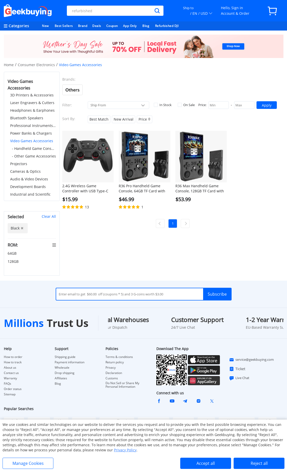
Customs (111, 378)
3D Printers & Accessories (32, 95)
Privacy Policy (125, 450)
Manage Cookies (28, 463)
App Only (130, 26)
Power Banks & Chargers (31, 133)
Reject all (259, 463)
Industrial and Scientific (30, 194)
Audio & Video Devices (29, 179)
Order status (13, 389)
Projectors (18, 163)
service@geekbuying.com (251, 359)
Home (9, 64)
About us (10, 367)
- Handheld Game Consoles (34, 148)
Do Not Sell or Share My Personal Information (122, 384)
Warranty (10, 378)
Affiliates (61, 378)
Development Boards (28, 186)
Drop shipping (64, 373)
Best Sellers (64, 26)
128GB (14, 261)
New (45, 26)
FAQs (7, 383)
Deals (96, 26)
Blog (145, 26)
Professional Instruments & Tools (33, 125)
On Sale (186, 105)
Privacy (110, 367)
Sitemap (10, 394)
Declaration (113, 373)
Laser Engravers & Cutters (32, 102)
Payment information (69, 362)
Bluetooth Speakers (26, 118)
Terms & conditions (119, 357)
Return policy (114, 362)
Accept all (206, 463)
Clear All (49, 216)
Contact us (11, 373)
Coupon (112, 26)
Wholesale (62, 367)
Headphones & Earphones (32, 110)
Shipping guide (65, 357)
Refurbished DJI (167, 26)
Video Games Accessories (31, 140)
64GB (13, 253)
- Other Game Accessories (34, 156)
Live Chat (239, 378)
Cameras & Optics (25, 171)
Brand (82, 26)
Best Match (99, 119)
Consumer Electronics (36, 64)
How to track (13, 362)
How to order (13, 357)
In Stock (163, 105)
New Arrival (123, 119)
